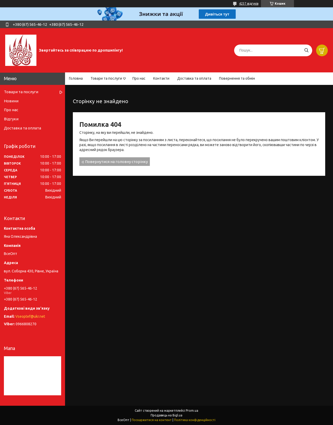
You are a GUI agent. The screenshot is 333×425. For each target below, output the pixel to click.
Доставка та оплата (194, 78)
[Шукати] (306, 50)
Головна (76, 78)
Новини (11, 101)
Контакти (161, 78)
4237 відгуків (248, 3)
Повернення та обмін (237, 78)
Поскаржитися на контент (152, 420)
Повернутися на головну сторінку (116, 161)
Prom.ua (192, 410)
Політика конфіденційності (194, 420)
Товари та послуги (106, 78)
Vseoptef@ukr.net (30, 316)
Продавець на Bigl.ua (166, 415)
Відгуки (11, 119)
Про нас (138, 78)
